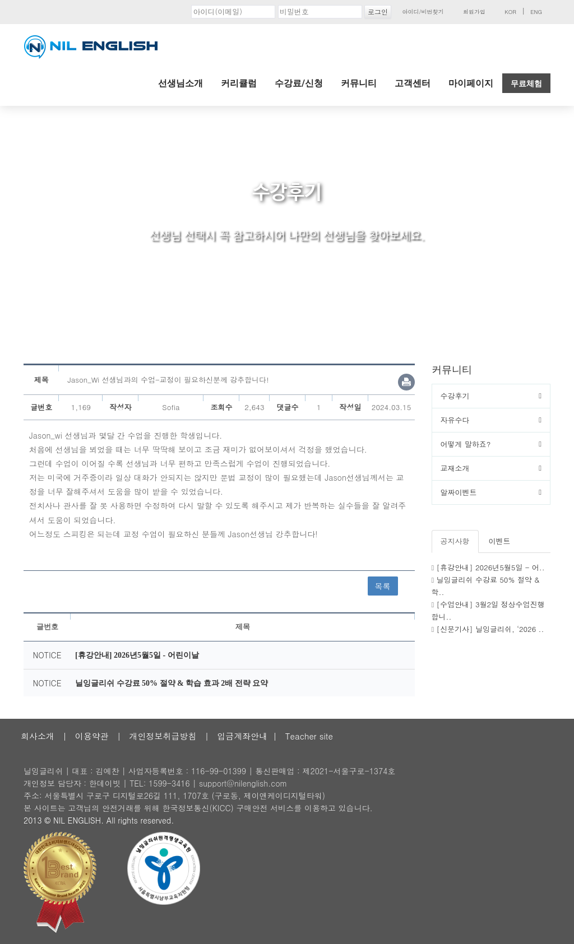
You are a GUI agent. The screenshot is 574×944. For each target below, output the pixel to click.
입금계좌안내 (242, 736)
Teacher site (309, 736)
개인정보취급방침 (162, 736)
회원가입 (474, 12)
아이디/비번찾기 (422, 12)
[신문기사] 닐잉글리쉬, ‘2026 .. (490, 629)
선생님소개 (180, 83)
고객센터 (412, 83)
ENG (536, 12)
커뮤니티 (359, 83)
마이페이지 (470, 83)
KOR (510, 12)
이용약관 (92, 736)
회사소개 (37, 736)
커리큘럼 (239, 83)
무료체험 (526, 83)
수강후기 (455, 395)
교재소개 (455, 468)
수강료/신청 (299, 83)
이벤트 (500, 541)
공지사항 (455, 541)
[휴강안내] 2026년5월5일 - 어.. (491, 567)
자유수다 (455, 420)
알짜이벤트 (459, 492)
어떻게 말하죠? (466, 444)
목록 (383, 586)
